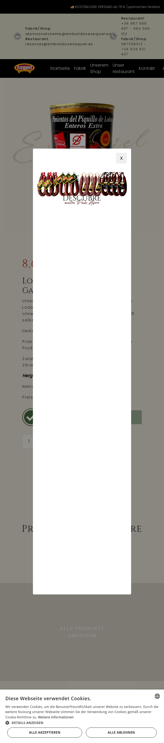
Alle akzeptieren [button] (44, 732)
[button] (82, 722)
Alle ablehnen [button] (121, 732)
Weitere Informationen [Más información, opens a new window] (56, 717)
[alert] (82, 716)
